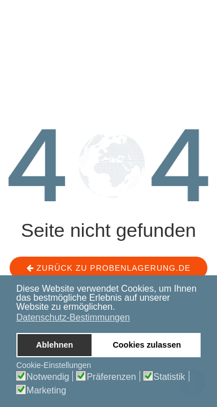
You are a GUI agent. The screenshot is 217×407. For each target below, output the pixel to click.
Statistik (169, 377)
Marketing (46, 390)
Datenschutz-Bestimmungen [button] (73, 317)
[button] (118, 307)
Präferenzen (111, 377)
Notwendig (48, 377)
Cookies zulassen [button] (146, 344)
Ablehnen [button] (54, 344)
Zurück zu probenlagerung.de (109, 267)
